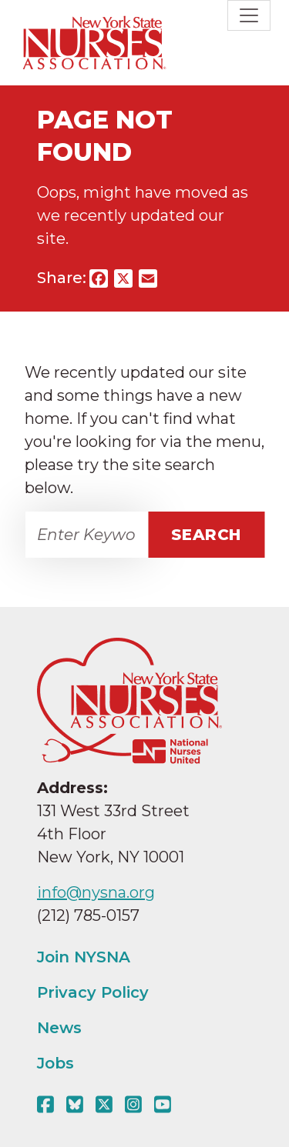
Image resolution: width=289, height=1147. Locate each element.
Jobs (55, 1063)
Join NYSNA (83, 957)
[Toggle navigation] (249, 15)
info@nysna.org (96, 892)
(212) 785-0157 (88, 915)
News (59, 1028)
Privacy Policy (93, 992)
